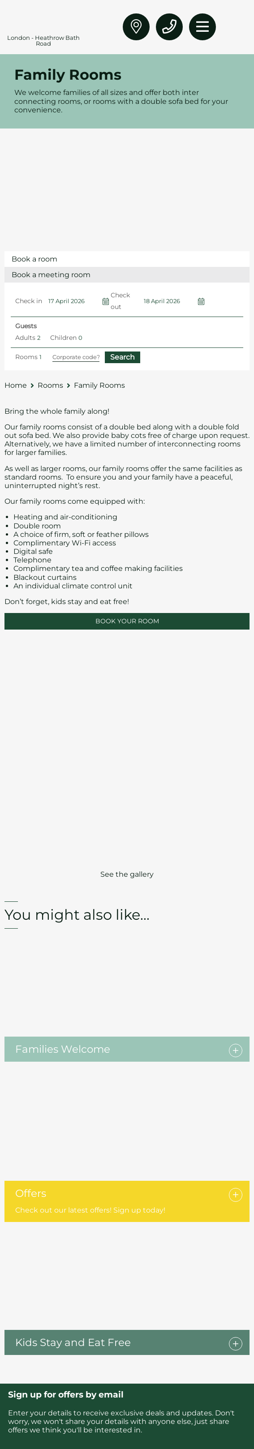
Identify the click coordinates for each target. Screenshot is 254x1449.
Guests (26, 326)
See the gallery (127, 874)
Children (63, 338)
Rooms (26, 357)
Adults (25, 338)
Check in (28, 301)
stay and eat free (96, 601)
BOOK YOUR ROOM (127, 621)
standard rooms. (34, 477)
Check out (120, 301)
